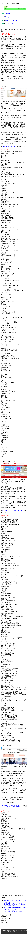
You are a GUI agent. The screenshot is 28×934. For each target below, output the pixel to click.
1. (1, 34)
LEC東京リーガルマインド (13, 20)
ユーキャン (8, 17)
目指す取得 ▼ (5, 918)
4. (1, 746)
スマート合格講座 (10, 23)
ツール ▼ (4, 924)
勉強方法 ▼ (5, 917)
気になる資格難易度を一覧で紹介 (14, 911)
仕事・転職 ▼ (5, 922)
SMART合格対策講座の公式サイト (12, 806)
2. (1, 86)
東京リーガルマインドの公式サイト (12, 510)
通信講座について (10, 13)
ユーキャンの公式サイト (9, 146)
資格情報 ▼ (5, 920)
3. (1, 461)
